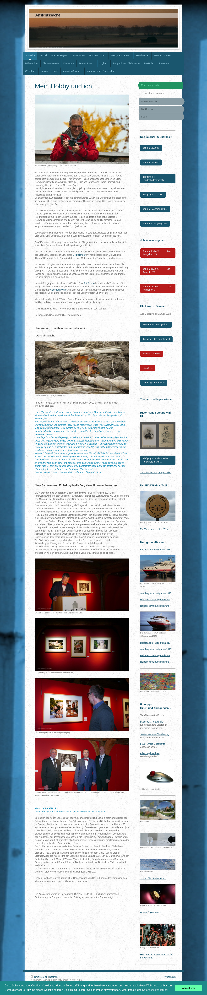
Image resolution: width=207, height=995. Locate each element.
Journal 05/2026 (151, 148)
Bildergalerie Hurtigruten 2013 (155, 643)
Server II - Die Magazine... (156, 324)
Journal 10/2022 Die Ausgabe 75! (156, 270)
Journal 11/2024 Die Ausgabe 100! (157, 253)
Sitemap (53, 977)
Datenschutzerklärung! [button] (155, 990)
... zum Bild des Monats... (153, 878)
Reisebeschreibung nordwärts (155, 599)
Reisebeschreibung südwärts (154, 606)
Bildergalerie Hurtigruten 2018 (155, 549)
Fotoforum (88, 283)
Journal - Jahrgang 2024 (155, 209)
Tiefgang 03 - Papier (153, 194)
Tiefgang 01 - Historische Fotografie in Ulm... (155, 460)
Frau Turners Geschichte (152, 744)
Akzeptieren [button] (189, 988)
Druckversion (39, 977)
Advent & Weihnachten (151, 912)
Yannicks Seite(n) (151, 353)
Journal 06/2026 (151, 162)
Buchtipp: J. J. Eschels (151, 721)
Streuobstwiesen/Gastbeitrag (154, 734)
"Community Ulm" (58, 289)
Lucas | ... (148, 368)
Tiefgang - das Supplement (156, 339)
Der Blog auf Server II (154, 382)
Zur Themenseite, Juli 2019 (154, 529)
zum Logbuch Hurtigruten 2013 (155, 649)
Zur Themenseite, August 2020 (155, 472)
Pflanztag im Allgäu (149, 753)
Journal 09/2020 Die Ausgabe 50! (157, 288)
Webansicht (170, 977)
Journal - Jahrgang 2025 (155, 223)
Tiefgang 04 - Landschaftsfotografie (153, 178)
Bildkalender (79, 255)
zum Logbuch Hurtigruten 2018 (155, 593)
